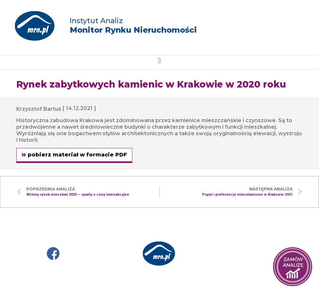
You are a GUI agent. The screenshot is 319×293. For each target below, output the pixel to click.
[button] (159, 60)
